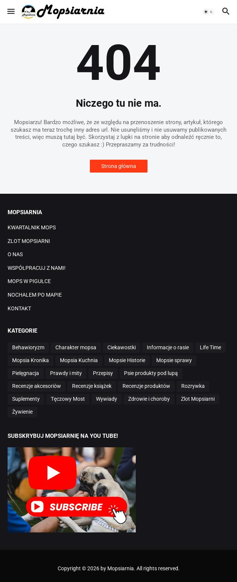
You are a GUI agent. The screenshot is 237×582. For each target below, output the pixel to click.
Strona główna (118, 166)
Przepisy (103, 373)
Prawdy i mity (66, 373)
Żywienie (22, 412)
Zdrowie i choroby (149, 399)
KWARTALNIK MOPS (32, 227)
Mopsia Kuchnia (79, 360)
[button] (10, 11)
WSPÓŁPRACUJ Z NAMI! (37, 268)
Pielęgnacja (25, 373)
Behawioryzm (28, 347)
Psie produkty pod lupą (151, 373)
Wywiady (106, 399)
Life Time (210, 347)
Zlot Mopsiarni (198, 399)
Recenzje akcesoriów (36, 386)
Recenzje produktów (146, 386)
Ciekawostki (121, 347)
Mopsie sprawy (174, 360)
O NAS (15, 254)
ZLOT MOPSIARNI (29, 241)
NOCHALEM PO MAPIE (35, 295)
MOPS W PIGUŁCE (29, 281)
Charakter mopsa (75, 347)
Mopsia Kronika (30, 360)
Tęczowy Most (68, 399)
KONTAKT (19, 308)
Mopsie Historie (127, 360)
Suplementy (26, 399)
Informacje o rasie (168, 347)
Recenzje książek (91, 386)
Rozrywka (193, 386)
